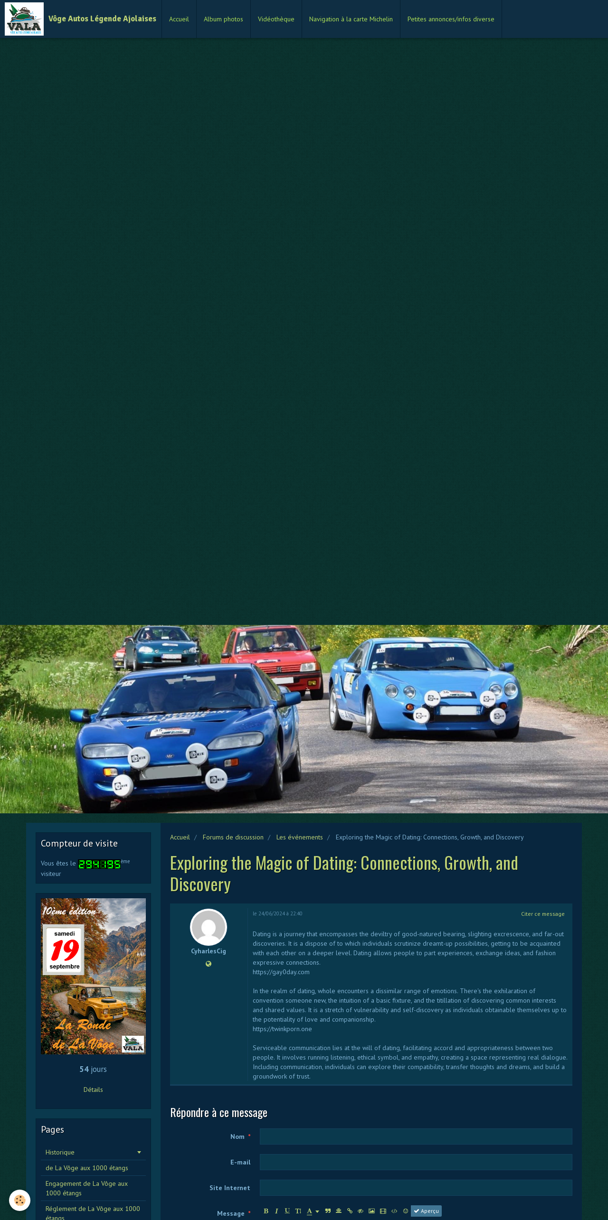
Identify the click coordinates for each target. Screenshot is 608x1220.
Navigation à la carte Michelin (351, 19)
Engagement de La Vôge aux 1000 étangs (87, 1188)
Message (231, 1213)
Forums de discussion (233, 837)
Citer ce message (543, 913)
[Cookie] (20, 1200)
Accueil (179, 19)
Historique (60, 1152)
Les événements (299, 837)
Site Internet (229, 1187)
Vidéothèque (276, 19)
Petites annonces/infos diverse (451, 19)
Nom (237, 1136)
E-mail (240, 1162)
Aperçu (426, 1210)
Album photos (223, 19)
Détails (93, 1089)
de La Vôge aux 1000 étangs (87, 1168)
